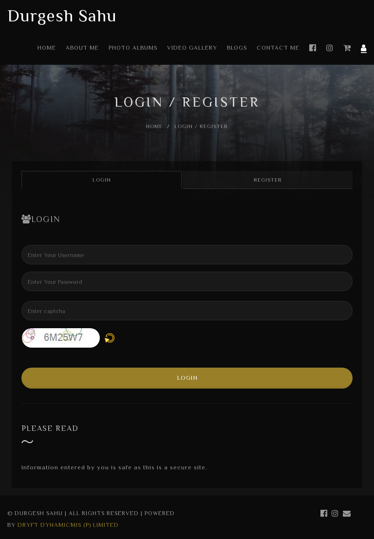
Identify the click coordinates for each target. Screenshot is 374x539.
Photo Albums (133, 47)
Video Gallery (192, 47)
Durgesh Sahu (62, 15)
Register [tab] (268, 180)
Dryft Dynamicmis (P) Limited (68, 524)
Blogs (237, 47)
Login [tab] (102, 180)
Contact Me (278, 47)
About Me (82, 47)
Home (46, 47)
